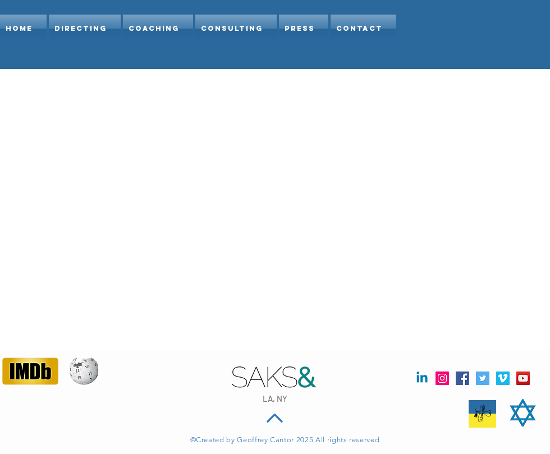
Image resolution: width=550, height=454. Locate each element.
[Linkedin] (422, 378)
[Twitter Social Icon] (482, 378)
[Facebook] (462, 378)
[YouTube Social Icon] (523, 378)
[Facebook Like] (23, 412)
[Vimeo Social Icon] (503, 378)
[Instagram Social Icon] (442, 378)
